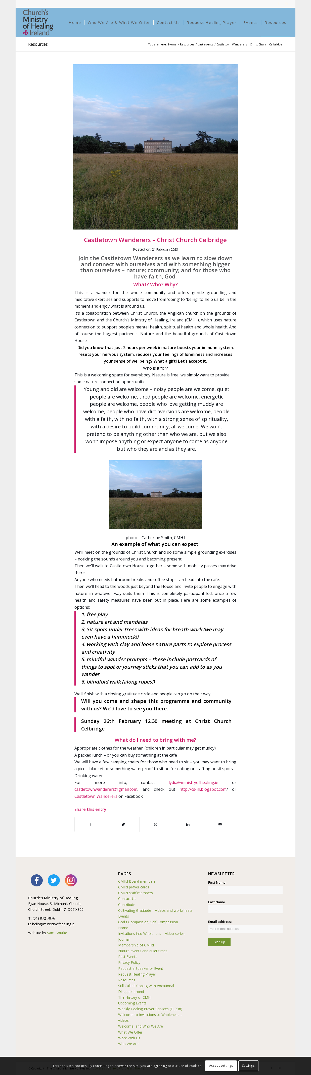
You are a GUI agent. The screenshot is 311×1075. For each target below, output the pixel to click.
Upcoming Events (132, 1003)
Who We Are (128, 1043)
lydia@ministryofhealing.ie (193, 782)
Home (123, 927)
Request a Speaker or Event (140, 968)
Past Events (127, 956)
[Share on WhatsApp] (155, 824)
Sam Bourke (57, 932)
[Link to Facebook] (278, 4)
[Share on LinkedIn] (188, 824)
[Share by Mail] (220, 824)
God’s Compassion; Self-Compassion (148, 922)
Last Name (216, 902)
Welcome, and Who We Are (140, 1026)
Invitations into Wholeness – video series (151, 933)
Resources (38, 44)
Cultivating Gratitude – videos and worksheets (155, 910)
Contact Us (127, 898)
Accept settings (221, 1065)
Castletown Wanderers (95, 796)
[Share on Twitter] (123, 824)
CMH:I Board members (137, 881)
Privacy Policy (129, 962)
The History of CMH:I (135, 997)
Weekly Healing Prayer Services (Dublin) (150, 1008)
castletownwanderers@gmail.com (105, 789)
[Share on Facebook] (91, 824)
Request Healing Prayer (137, 974)
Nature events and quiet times (142, 950)
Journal (123, 939)
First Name (217, 882)
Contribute (126, 904)
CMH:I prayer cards (133, 887)
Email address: (245, 926)
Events (123, 916)
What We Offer (130, 1032)
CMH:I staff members (135, 892)
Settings (248, 1065)
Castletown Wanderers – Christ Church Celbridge (155, 240)
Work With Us (129, 1038)
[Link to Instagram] (286, 4)
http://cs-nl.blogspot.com (203, 789)
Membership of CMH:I (136, 945)
